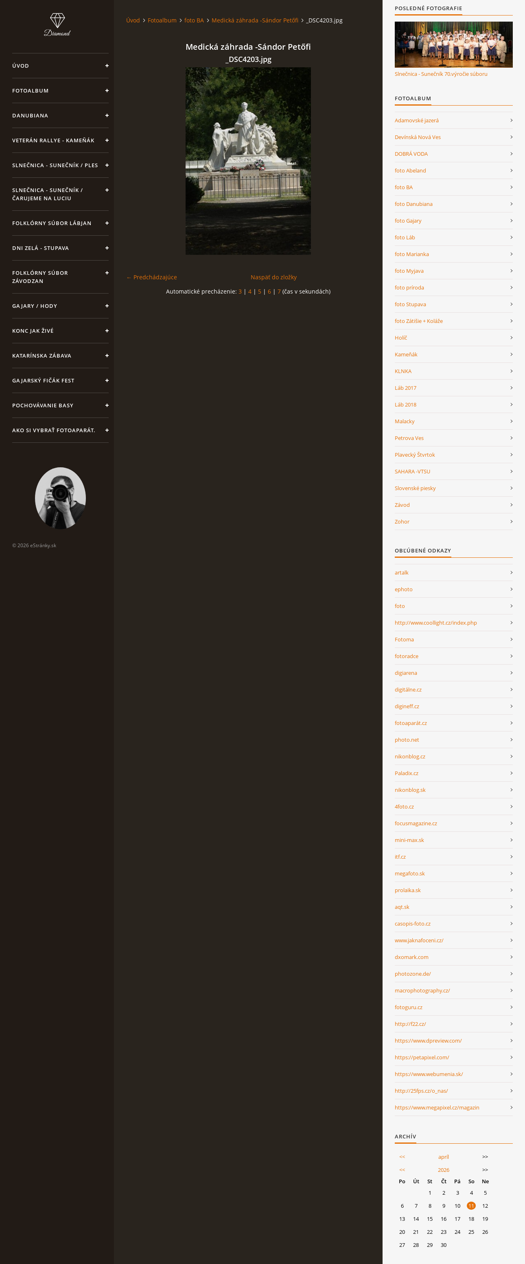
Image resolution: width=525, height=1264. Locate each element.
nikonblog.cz (410, 756)
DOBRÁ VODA (411, 153)
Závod (402, 504)
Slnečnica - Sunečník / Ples (55, 165)
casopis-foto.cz (413, 923)
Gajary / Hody (34, 305)
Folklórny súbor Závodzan (40, 277)
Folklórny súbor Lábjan (52, 223)
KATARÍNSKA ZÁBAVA (42, 355)
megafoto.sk (410, 873)
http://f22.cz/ (410, 1024)
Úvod (20, 65)
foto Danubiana (414, 204)
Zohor (402, 521)
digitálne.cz (408, 689)
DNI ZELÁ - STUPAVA (40, 248)
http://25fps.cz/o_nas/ (421, 1090)
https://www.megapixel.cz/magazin (437, 1107)
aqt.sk (402, 906)
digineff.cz (407, 706)
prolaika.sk (408, 890)
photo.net (407, 739)
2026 (443, 1169)
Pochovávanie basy (43, 405)
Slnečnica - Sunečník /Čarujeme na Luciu (47, 194)
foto (400, 606)
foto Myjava (409, 270)
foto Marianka (412, 254)
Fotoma (404, 639)
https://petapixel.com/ (422, 1057)
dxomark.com (412, 957)
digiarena (406, 672)
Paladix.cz (406, 773)
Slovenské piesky (415, 488)
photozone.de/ (413, 973)
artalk (402, 572)
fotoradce (406, 656)
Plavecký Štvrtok (415, 454)
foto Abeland (410, 170)
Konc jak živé (33, 330)
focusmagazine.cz (416, 823)
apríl (443, 1156)
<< (402, 1156)
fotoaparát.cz (411, 723)
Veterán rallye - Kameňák (53, 140)
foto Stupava (410, 304)
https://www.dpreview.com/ (428, 1040)
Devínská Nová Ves (418, 137)
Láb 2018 (405, 404)
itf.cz (400, 856)
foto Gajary (408, 220)
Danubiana (30, 115)
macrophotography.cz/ (422, 990)
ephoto (404, 589)
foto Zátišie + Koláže (419, 321)
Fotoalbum (30, 90)
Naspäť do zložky (274, 277)
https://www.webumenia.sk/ (429, 1074)
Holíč (401, 337)
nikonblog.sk (410, 789)
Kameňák (406, 354)
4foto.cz (404, 806)
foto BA (194, 20)
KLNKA (403, 371)
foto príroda (409, 287)
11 (471, 1205)
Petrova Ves (409, 438)
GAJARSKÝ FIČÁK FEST (43, 380)
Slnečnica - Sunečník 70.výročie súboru (441, 73)
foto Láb (405, 237)
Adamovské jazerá (417, 120)
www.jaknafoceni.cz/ (419, 940)
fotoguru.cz (408, 1007)
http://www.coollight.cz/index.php (436, 622)
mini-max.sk (409, 840)
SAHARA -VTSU (412, 471)
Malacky (405, 421)
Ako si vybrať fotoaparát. (54, 430)
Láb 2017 (405, 387)
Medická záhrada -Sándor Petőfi (255, 20)
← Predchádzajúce (151, 277)
